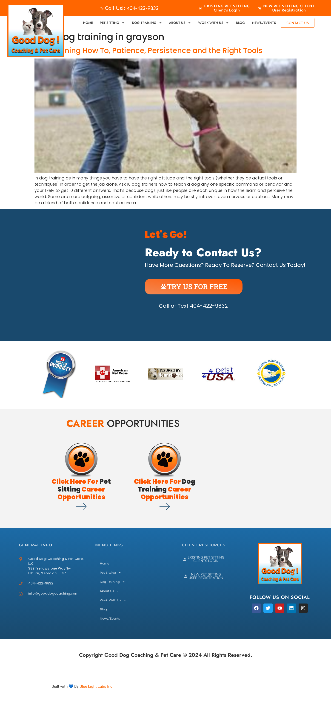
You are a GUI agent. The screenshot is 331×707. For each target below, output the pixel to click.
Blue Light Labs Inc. (96, 686)
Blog (240, 22)
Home (88, 22)
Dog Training (147, 23)
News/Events (264, 22)
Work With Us (213, 23)
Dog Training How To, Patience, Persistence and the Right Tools (148, 50)
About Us (180, 23)
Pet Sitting (112, 23)
